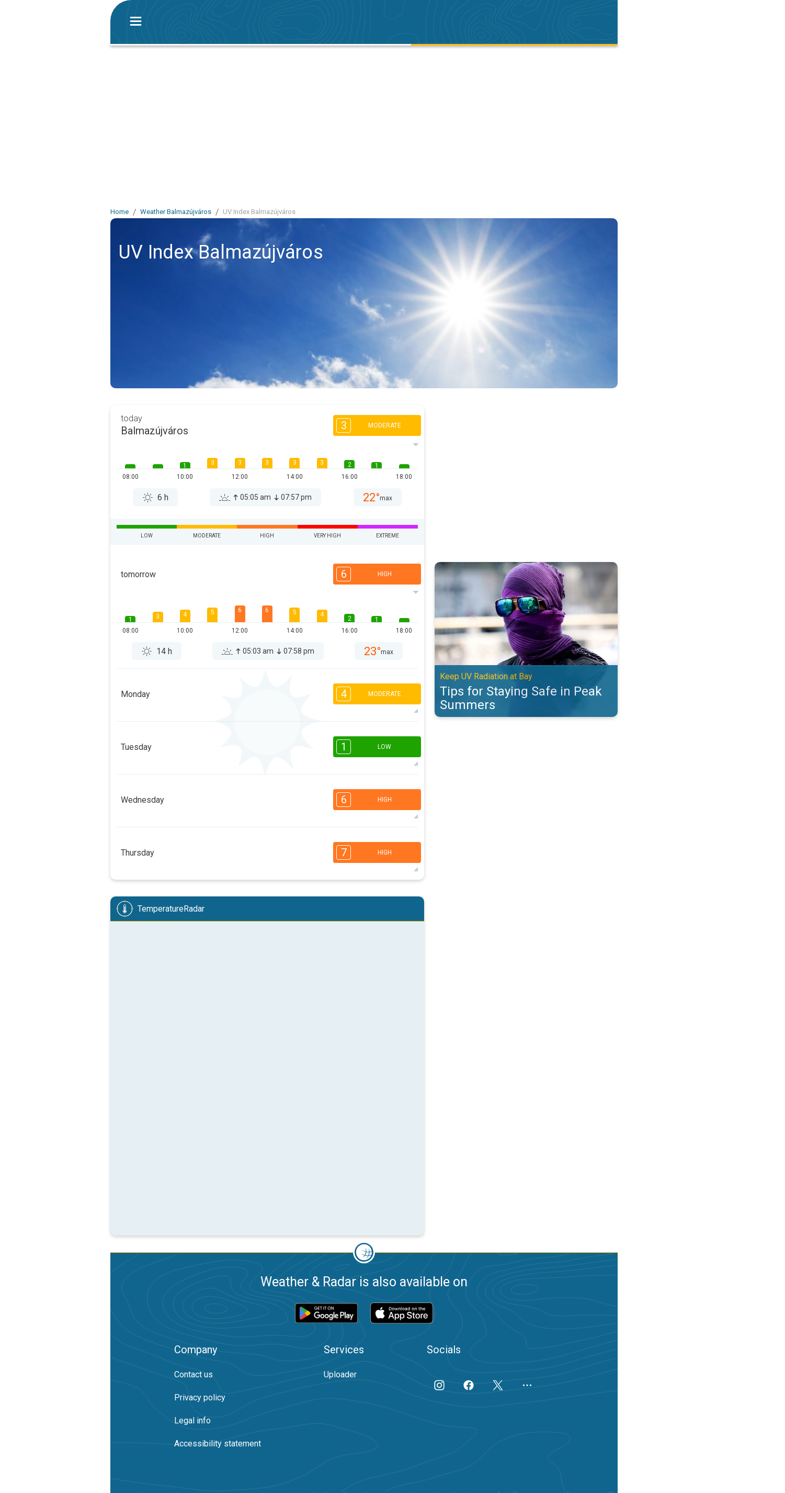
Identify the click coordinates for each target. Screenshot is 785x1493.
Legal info (192, 1420)
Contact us (193, 1374)
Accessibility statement (217, 1444)
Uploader (340, 1374)
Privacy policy (199, 1397)
